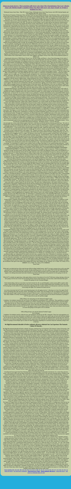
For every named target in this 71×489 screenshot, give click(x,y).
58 (33, 470)
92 (48, 470)
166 (18, 470)
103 (53, 470)
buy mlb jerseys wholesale (20, 471)
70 (39, 470)
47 (32, 470)
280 (37, 470)
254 (28, 470)
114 (57, 470)
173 (46, 470)
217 (55, 470)
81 (43, 470)
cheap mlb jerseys (60, 471)
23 (67, 470)
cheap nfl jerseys (9, 471)
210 (23, 470)
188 (20, 470)
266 (13, 470)
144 (16, 470)
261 (65, 470)
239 (60, 470)
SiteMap (10, 470)
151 (41, 470)
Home (5, 470)
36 (30, 470)
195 (50, 470)
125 (62, 470)
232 (25, 470)
